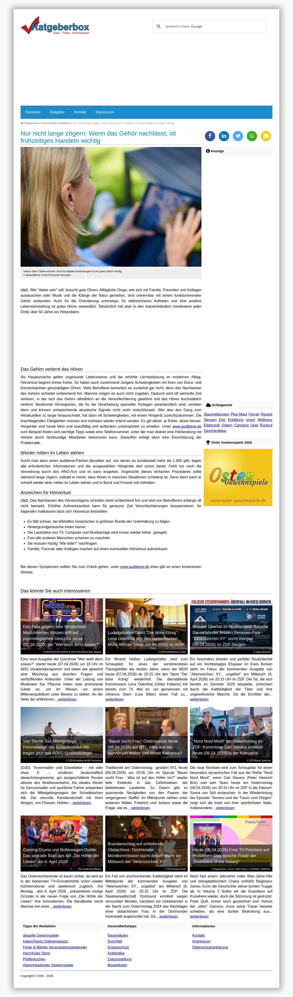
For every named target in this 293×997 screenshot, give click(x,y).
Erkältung (236, 420)
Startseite (33, 112)
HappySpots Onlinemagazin (45, 941)
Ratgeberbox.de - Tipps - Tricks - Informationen (55, 25)
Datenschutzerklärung (210, 947)
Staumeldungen (216, 414)
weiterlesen (66, 699)
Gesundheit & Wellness (56, 123)
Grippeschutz (118, 947)
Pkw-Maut (239, 414)
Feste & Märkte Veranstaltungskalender (55, 947)
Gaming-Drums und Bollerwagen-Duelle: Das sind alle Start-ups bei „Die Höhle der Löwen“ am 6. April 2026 (61, 856)
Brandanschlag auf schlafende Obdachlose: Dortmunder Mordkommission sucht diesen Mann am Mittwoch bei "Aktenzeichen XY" (145, 853)
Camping (241, 425)
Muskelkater (117, 965)
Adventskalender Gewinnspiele (48, 965)
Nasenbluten (118, 935)
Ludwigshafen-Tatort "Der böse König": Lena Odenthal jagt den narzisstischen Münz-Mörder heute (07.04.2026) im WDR (146, 638)
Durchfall (115, 941)
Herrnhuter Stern (36, 953)
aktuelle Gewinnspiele (41, 935)
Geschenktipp (215, 431)
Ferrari (254, 414)
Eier (222, 420)
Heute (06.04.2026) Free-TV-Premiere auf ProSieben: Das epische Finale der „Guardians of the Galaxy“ (231, 856)
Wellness (265, 420)
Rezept (266, 414)
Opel (254, 425)
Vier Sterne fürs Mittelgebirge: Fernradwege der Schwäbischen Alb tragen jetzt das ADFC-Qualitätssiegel (57, 747)
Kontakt (80, 112)
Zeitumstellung (119, 959)
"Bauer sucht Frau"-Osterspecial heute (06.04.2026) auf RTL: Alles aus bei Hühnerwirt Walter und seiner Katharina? (145, 747)
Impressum (105, 112)
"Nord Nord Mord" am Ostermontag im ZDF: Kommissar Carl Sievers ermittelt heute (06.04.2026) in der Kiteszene (228, 747)
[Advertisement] (146, 71)
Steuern (210, 420)
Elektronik (212, 425)
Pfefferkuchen (34, 959)
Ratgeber (57, 112)
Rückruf (266, 425)
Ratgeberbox (30, 123)
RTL (184, 760)
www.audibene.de (187, 426)
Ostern (226, 425)
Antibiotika (116, 953)
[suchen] (208, 26)
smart (250, 420)
